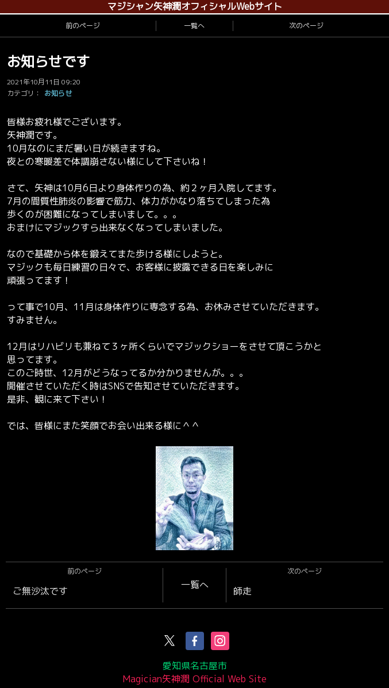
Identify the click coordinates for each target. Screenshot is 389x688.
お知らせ (58, 93)
